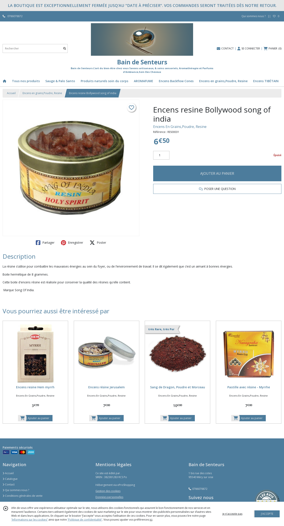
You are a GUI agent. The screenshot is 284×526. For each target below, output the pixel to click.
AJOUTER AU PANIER (217, 173)
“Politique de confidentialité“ (84, 519)
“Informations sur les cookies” (29, 519)
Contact (9, 484)
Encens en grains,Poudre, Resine (42, 93)
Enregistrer (72, 242)
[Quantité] (161, 155)
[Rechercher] (64, 48)
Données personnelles (109, 497)
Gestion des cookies (107, 491)
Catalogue (10, 479)
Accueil (11, 93)
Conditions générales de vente (23, 496)
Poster (98, 242)
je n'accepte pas (232, 514)
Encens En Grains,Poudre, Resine (180, 126)
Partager (45, 242)
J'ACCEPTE (267, 514)
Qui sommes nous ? (16, 490)
